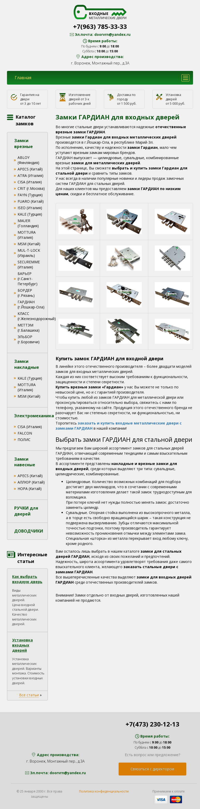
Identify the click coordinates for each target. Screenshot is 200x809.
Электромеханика (34, 416)
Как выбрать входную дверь (27, 579)
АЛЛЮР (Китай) (31, 482)
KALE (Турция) (30, 214)
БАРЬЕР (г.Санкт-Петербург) (27, 278)
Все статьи (29, 694)
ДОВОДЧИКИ (28, 531)
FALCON (25, 433)
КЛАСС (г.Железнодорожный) (37, 316)
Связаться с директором (152, 768)
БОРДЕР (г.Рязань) (26, 293)
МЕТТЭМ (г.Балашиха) (29, 328)
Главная (23, 77)
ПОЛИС (24, 439)
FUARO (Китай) (31, 201)
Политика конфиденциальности (104, 791)
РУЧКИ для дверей (26, 511)
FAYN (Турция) (30, 194)
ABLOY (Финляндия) (28, 160)
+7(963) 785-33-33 (100, 26)
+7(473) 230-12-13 (152, 724)
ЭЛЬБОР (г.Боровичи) (29, 339)
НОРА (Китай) (30, 488)
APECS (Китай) (30, 169)
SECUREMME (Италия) (29, 264)
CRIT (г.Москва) (31, 188)
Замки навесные (24, 462)
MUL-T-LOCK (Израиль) (29, 253)
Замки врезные (23, 143)
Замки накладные (26, 364)
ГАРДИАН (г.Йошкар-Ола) (31, 304)
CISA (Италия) (30, 181)
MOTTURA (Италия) (27, 235)
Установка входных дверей (22, 645)
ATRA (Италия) (30, 175)
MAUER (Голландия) (28, 223)
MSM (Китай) (29, 243)
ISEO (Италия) (30, 207)
